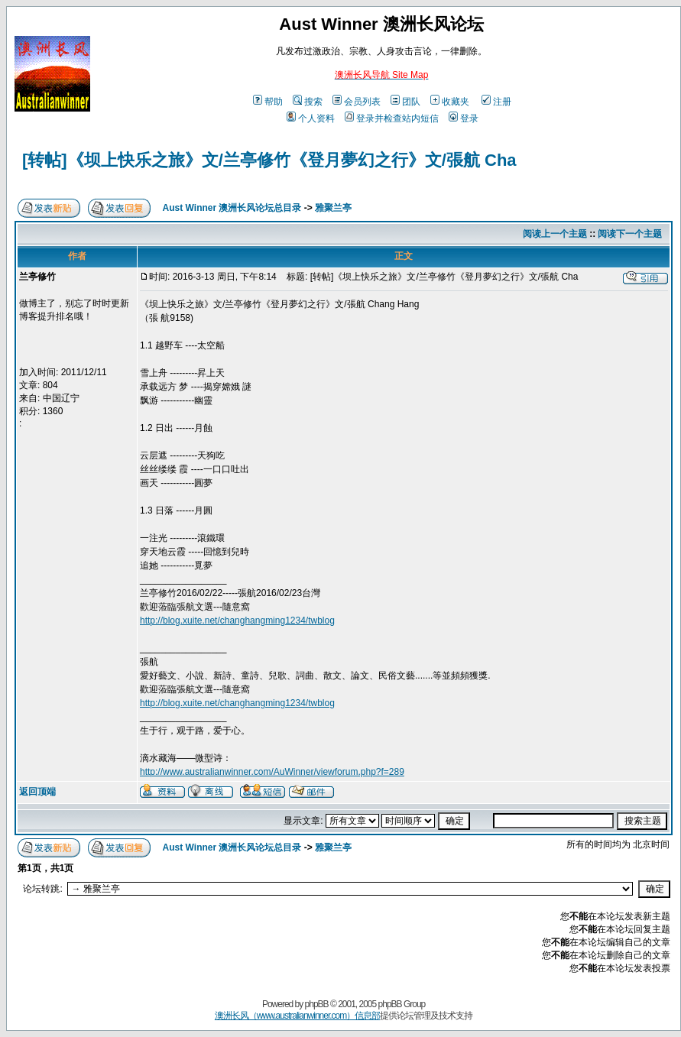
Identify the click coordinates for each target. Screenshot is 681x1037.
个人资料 (311, 118)
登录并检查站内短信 (392, 118)
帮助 (268, 101)
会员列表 (356, 101)
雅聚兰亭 (333, 208)
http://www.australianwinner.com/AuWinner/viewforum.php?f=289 (272, 771)
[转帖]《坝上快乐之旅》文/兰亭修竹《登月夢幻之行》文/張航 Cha (269, 160)
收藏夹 (449, 101)
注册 (496, 101)
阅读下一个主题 (630, 233)
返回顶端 (37, 791)
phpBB (317, 1004)
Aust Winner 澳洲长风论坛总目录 (232, 208)
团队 (405, 101)
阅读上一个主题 (555, 233)
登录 (463, 118)
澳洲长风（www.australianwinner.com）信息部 (297, 1015)
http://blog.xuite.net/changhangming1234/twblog (237, 620)
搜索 (308, 101)
